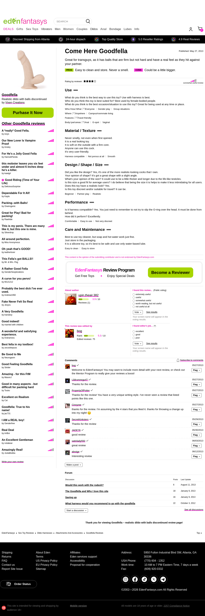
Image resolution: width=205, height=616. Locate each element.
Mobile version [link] (78, 605)
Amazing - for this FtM (16, 374)
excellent (140, 331)
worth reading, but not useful (148, 303)
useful (138, 297)
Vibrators (46, 29)
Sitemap (41, 568)
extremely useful (143, 294)
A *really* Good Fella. (15, 130)
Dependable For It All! (16, 193)
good (138, 334)
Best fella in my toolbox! (17, 344)
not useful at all (142, 306)
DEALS (8, 29)
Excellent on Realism (15, 397)
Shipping (7, 552)
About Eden (43, 552)
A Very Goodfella (12, 311)
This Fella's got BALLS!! (17, 258)
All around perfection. (16, 239)
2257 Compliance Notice (176, 605)
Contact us (8, 564)
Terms (39, 556)
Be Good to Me (11, 354)
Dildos (94, 29)
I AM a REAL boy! (13, 420)
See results (151, 312)
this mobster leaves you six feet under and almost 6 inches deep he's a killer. (22, 166)
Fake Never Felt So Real (17, 301)
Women (68, 29)
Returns (6, 556)
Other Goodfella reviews (23, 123)
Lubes (128, 29)
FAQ (4, 560)
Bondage (115, 29)
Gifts (19, 29)
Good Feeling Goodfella (17, 364)
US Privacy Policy (46, 560)
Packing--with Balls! (15, 202)
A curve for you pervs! (16, 278)
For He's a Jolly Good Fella (19, 153)
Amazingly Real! (12, 449)
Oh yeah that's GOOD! (16, 248)
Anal (103, 29)
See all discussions (193, 509)
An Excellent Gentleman (17, 439)
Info (136, 29)
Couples (82, 29)
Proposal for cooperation (85, 564)
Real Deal (8, 430)
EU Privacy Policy (46, 564)
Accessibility (77, 560)
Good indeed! (10, 321)
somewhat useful (143, 300)
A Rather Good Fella (15, 268)
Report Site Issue (12, 568)
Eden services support (83, 556)
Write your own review (13, 461)
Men (57, 29)
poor (138, 338)
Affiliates (75, 552)
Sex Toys (32, 29)
